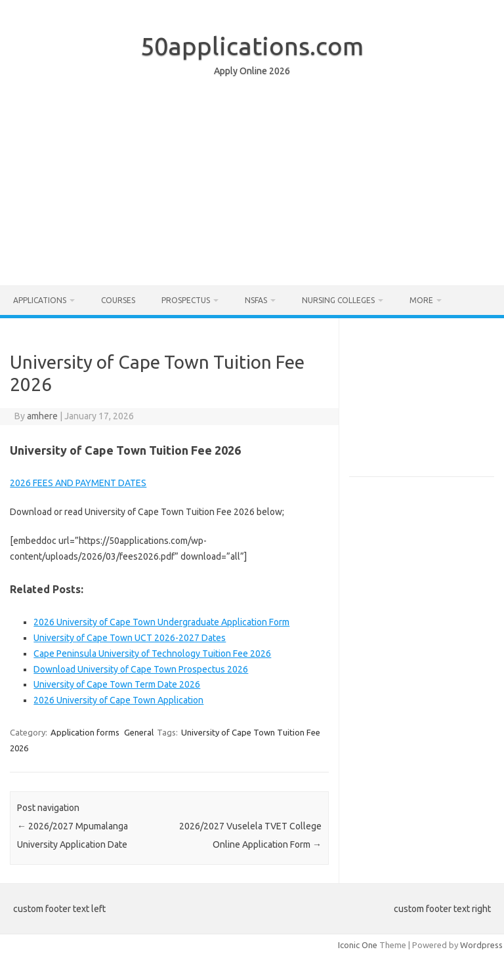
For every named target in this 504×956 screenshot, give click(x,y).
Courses (118, 300)
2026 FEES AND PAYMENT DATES (78, 483)
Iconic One (357, 944)
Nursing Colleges (338, 300)
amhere (42, 416)
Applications (39, 300)
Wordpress (481, 944)
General (139, 732)
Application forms (85, 732)
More (421, 300)
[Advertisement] (252, 184)
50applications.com (252, 46)
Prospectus (185, 300)
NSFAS (256, 300)
